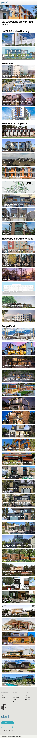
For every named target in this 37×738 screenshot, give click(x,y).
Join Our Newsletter (6, 726)
